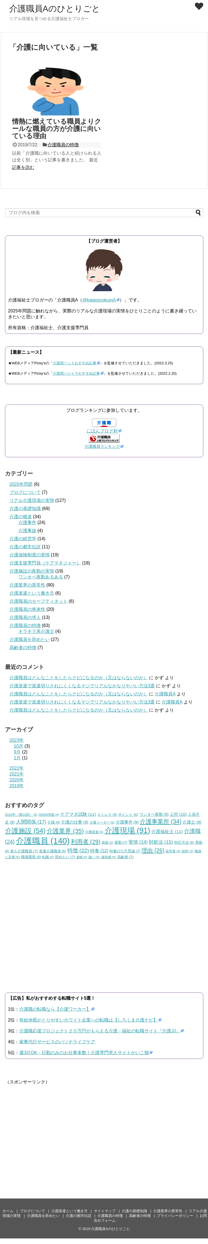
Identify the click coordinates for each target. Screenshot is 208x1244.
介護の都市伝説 (25, 546)
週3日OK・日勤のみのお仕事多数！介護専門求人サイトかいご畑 (84, 1052)
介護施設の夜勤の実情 (31, 571)
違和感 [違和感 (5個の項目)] (108, 857)
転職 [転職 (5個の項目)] (48, 857)
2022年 (16, 768)
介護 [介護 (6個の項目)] (53, 822)
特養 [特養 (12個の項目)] (99, 850)
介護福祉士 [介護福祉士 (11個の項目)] (167, 831)
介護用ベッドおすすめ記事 (74, 363)
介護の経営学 (22, 538)
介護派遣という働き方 (31, 593)
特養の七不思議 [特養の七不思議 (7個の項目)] (124, 851)
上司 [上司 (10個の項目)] (178, 814)
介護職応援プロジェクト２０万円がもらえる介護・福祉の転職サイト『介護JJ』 (99, 1030)
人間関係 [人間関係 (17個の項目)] (31, 822)
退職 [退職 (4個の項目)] (81, 857)
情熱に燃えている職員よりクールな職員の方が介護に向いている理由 (56, 129)
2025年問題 (21, 484)
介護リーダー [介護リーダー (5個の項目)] (102, 822)
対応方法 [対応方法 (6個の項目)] (184, 843)
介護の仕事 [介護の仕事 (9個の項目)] (74, 822)
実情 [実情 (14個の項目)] (138, 842)
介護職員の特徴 (63, 144)
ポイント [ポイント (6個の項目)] (128, 815)
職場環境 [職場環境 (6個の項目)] (31, 857)
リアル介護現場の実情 (31, 500)
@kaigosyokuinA (99, 300)
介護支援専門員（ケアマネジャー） (45, 563)
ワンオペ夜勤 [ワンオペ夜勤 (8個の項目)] (154, 814)
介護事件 (27, 522)
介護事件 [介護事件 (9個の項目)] (127, 822)
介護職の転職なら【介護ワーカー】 (55, 1009)
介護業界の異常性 (27, 585)
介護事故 (27, 530)
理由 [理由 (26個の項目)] (153, 850)
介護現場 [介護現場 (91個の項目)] (127, 830)
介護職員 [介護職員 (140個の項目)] (43, 840)
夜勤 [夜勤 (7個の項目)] (120, 842)
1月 (17, 757)
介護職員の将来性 (27, 609)
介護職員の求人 (25, 617)
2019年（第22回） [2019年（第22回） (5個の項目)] (21, 814)
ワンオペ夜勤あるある (40, 577)
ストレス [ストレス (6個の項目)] (107, 815)
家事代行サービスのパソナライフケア (57, 1041)
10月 (18, 746)
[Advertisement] (100, 1124)
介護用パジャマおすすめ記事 (76, 373)
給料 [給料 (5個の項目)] (187, 851)
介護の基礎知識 (25, 508)
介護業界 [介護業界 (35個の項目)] (65, 830)
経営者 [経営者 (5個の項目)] (173, 851)
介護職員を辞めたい (29, 639)
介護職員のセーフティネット (38, 601)
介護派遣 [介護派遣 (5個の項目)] (94, 832)
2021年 (16, 774)
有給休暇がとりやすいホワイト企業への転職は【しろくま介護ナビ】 (88, 1020)
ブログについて (25, 492)
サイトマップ (105, 1211)
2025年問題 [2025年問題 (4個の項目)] (49, 814)
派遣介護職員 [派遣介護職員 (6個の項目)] (52, 851)
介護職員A (165, 694)
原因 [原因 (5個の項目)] (107, 842)
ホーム (8, 1211)
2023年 (16, 740)
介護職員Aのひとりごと (54, 8)
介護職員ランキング (102, 446)
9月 (17, 752)
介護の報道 (20, 516)
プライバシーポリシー (175, 1216)
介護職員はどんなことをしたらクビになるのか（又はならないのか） (78, 677)
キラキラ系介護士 (36, 631)
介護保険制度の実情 (29, 554)
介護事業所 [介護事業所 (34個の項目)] (160, 821)
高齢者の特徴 (22, 647)
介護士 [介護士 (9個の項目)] (192, 822)
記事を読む (23, 167)
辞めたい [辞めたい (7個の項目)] (65, 857)
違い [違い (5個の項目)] (94, 857)
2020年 (16, 780)
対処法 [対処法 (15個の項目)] (161, 842)
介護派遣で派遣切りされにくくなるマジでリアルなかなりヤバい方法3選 (82, 685)
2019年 (16, 785)
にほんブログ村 (102, 431)
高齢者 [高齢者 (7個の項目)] (125, 857)
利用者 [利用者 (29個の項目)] (86, 841)
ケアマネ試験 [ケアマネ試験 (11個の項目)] (78, 814)
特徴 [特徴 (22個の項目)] (78, 850)
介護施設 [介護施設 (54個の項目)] (25, 830)
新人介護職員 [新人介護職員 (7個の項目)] (24, 851)
